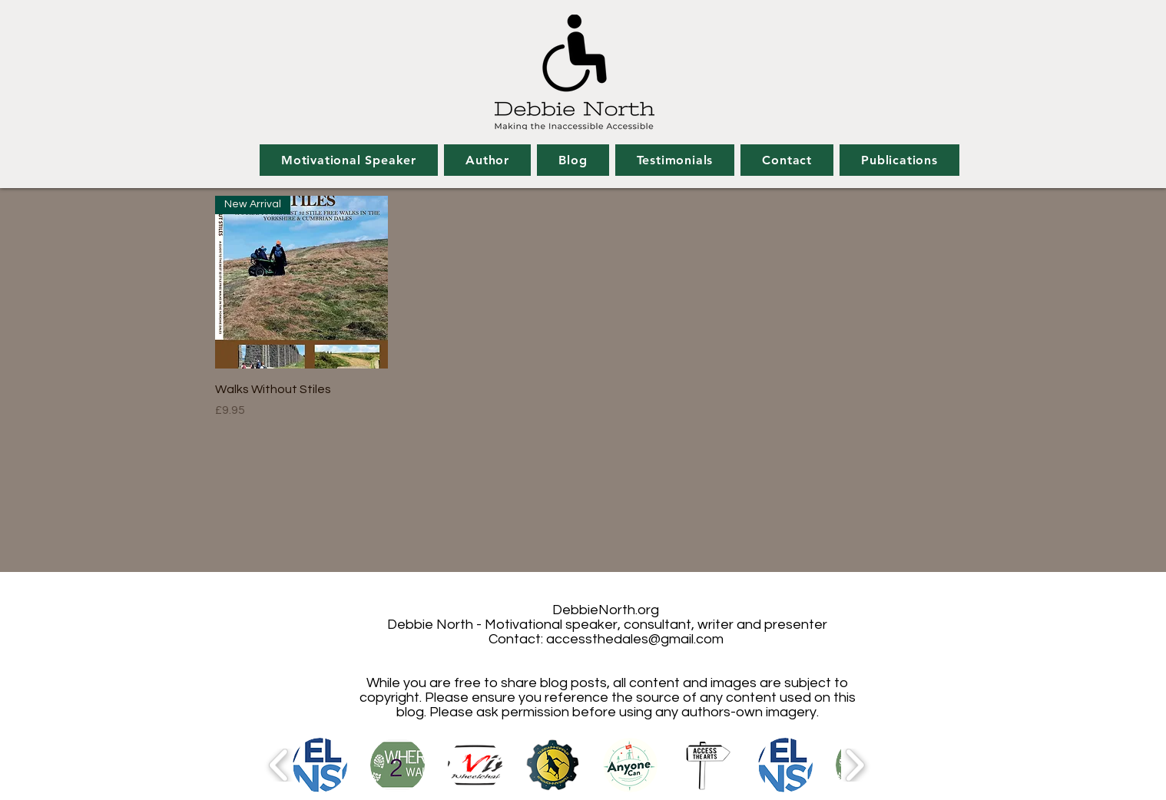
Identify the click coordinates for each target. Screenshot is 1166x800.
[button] (320, 765)
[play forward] (854, 765)
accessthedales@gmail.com (635, 639)
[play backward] (279, 765)
